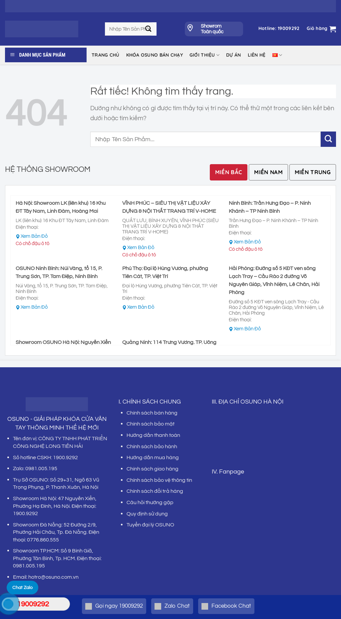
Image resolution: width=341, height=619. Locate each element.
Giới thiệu (204, 55)
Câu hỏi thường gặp (150, 502)
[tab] (229, 172)
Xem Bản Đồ (34, 236)
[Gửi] (148, 29)
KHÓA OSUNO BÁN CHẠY (154, 55)
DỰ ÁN (233, 55)
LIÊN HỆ (257, 55)
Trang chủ (106, 55)
